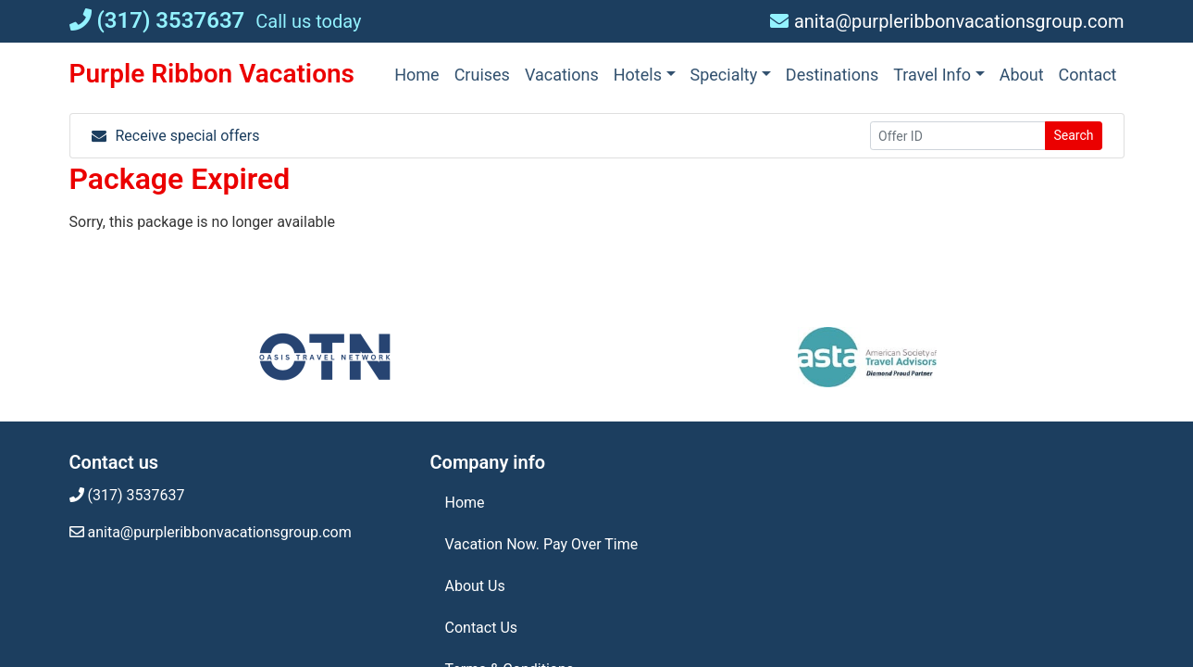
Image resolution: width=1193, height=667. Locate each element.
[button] (644, 74)
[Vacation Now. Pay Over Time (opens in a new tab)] (597, 544)
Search (1073, 135)
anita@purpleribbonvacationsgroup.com (947, 21)
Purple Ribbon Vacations (212, 73)
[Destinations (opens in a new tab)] (832, 74)
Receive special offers (176, 136)
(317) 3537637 (157, 20)
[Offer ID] (958, 135)
